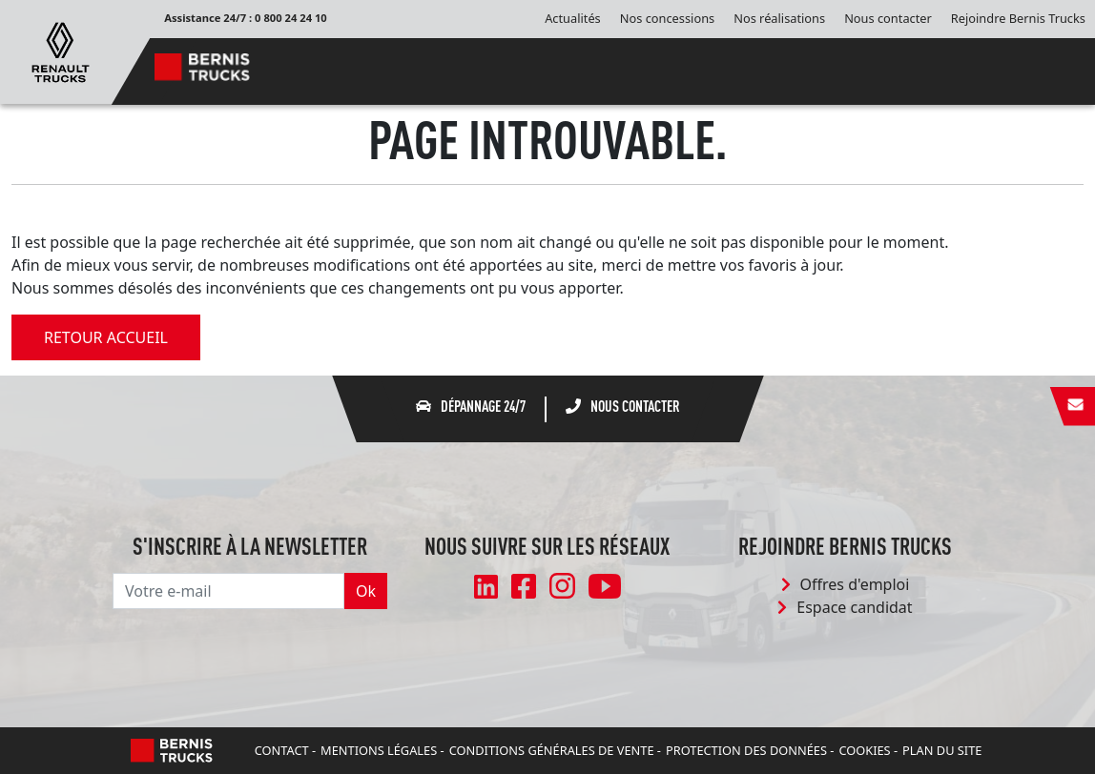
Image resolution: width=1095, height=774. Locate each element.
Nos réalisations (779, 18)
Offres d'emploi (845, 584)
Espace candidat (844, 607)
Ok (366, 590)
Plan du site (941, 750)
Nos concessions (667, 18)
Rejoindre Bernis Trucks (1018, 18)
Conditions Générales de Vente (551, 750)
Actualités (573, 18)
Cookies (864, 750)
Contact (282, 750)
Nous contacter (888, 18)
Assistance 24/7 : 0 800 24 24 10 (245, 17)
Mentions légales (378, 750)
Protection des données (746, 750)
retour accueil (106, 337)
